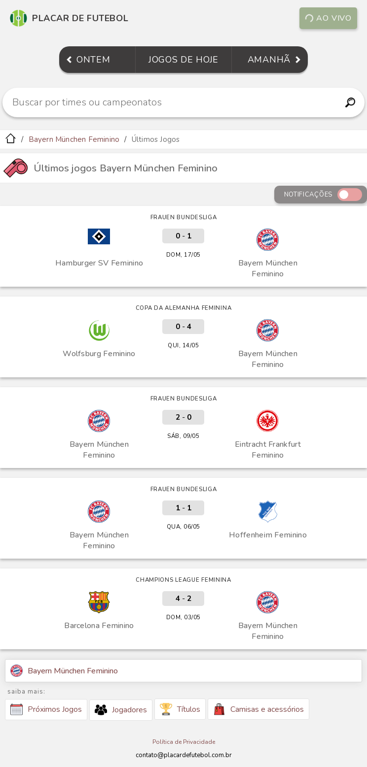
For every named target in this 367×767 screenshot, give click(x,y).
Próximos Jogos (46, 709)
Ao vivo (328, 18)
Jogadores (121, 709)
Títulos (180, 709)
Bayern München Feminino (74, 139)
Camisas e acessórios (258, 709)
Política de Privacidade (183, 742)
